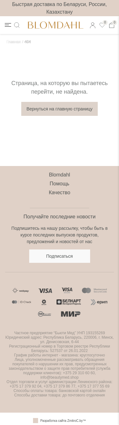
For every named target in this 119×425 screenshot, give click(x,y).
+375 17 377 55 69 (93, 386)
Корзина (112, 24)
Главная (13, 42)
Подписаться (59, 256)
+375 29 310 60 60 (79, 373)
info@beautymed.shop (59, 377)
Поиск (18, 25)
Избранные (103, 24)
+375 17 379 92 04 (25, 386)
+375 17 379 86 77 (59, 386)
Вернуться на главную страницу (59, 108)
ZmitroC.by (75, 420)
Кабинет (93, 24)
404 (27, 42)
